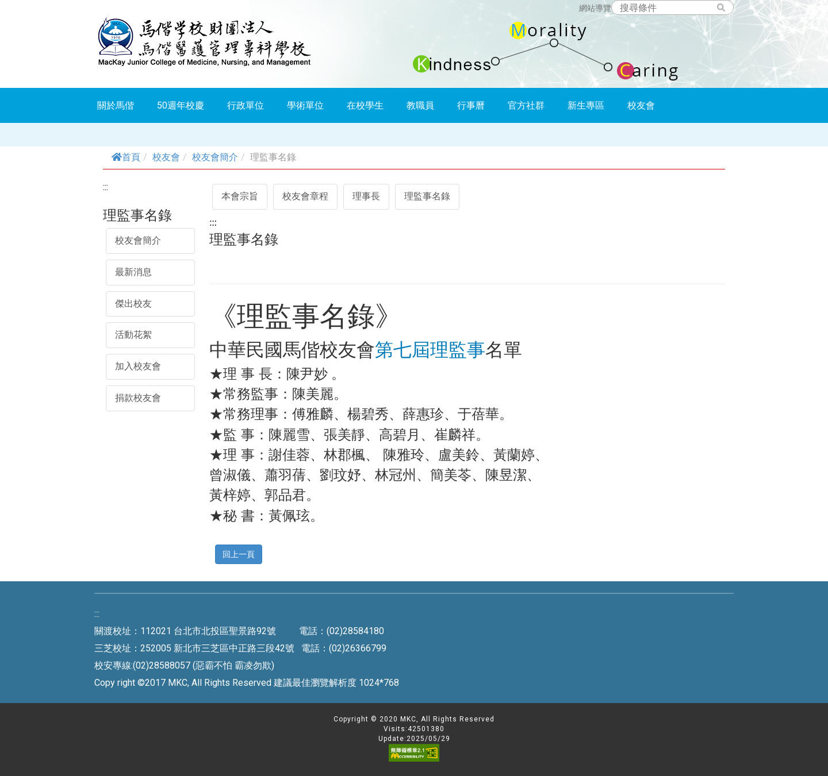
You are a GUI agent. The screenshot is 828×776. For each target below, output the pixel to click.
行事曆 (471, 105)
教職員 (420, 105)
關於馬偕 (115, 105)
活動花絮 (133, 334)
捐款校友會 (138, 397)
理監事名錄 (427, 196)
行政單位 (245, 105)
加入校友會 (138, 366)
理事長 (366, 196)
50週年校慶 (180, 105)
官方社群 (526, 105)
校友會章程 (305, 196)
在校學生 (365, 105)
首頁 (126, 157)
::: (105, 187)
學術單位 (305, 105)
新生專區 (586, 105)
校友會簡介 (215, 157)
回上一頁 (239, 554)
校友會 (641, 105)
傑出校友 (133, 303)
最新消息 (133, 272)
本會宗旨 (239, 196)
